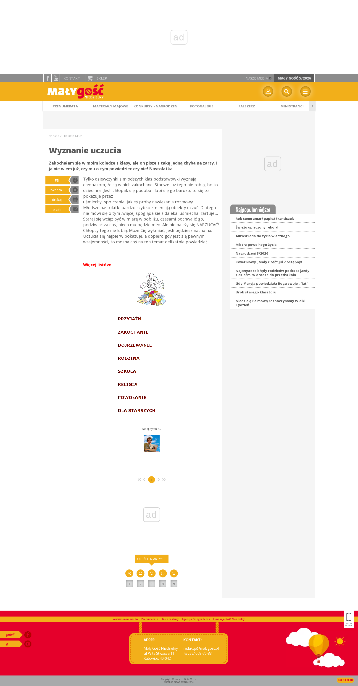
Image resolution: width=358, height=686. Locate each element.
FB (57, 180)
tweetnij (56, 190)
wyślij (57, 209)
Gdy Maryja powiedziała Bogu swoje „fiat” (272, 283)
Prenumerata (149, 619)
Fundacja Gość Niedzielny (229, 619)
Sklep (102, 78)
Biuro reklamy (170, 619)
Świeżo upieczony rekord (257, 227)
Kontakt (71, 78)
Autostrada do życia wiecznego (263, 236)
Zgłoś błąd (345, 680)
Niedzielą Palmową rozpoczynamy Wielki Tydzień (270, 303)
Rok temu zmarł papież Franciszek (265, 218)
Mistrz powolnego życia (256, 244)
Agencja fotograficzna (196, 619)
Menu (305, 91)
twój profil (268, 91)
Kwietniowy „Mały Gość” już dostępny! (269, 262)
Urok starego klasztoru (256, 292)
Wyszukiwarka (287, 91)
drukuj (57, 199)
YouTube (56, 78)
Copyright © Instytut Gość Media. (179, 679)
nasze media (257, 78)
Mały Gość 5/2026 (294, 78)
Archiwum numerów (125, 619)
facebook (47, 78)
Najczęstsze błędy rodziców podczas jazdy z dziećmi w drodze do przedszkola (272, 273)
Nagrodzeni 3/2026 (252, 253)
